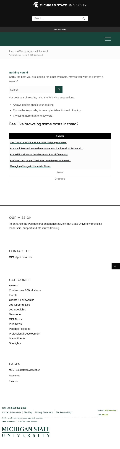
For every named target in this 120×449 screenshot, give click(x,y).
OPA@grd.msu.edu (20, 257)
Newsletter (15, 314)
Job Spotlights (17, 309)
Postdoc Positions (19, 328)
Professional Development (24, 333)
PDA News (15, 323)
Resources (14, 375)
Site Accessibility (64, 412)
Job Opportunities (19, 304)
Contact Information (11, 412)
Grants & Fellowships (21, 299)
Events (13, 295)
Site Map (28, 412)
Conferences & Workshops (25, 290)
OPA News (15, 319)
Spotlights (15, 343)
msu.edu (105, 415)
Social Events (17, 338)
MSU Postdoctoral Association (24, 370)
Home (24, 55)
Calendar (14, 381)
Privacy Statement (44, 412)
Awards (13, 285)
